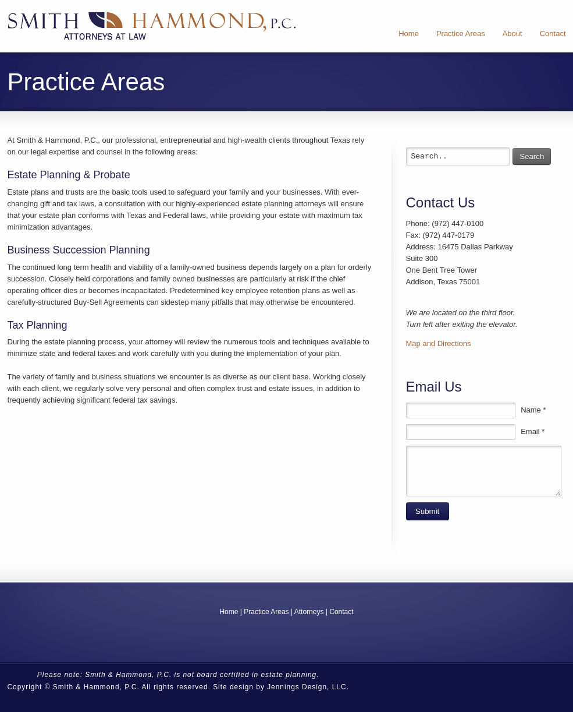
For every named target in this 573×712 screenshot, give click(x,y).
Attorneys (309, 612)
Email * (532, 431)
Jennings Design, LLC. (308, 687)
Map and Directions (438, 343)
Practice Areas (460, 33)
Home (408, 33)
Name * (533, 410)
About (512, 33)
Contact (341, 612)
